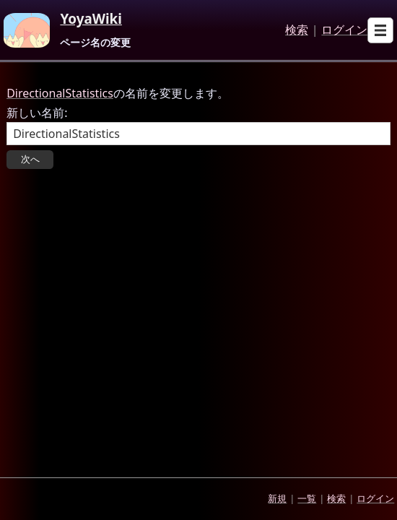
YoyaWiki (91, 19)
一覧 (306, 498)
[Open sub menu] (380, 30)
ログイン (344, 30)
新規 (277, 498)
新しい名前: (36, 113)
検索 (296, 30)
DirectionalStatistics (59, 93)
